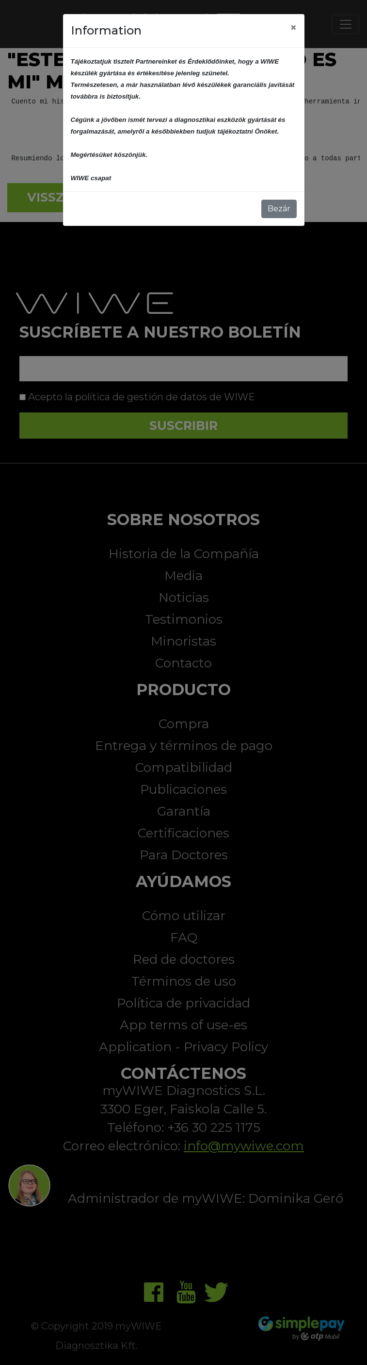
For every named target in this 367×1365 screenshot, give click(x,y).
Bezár (279, 208)
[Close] (293, 27)
